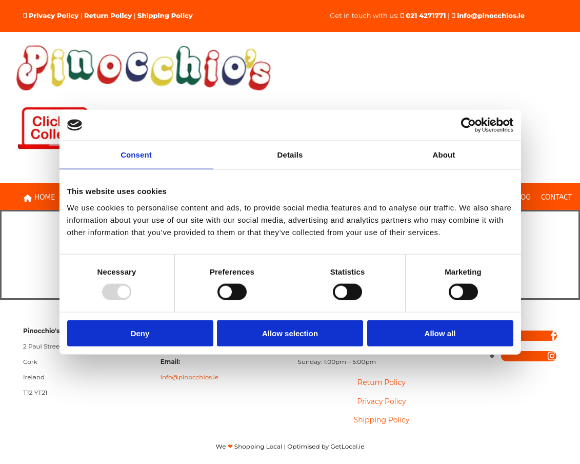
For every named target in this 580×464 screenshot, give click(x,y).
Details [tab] (290, 154)
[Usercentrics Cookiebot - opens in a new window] (468, 125)
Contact (556, 197)
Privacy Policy (53, 15)
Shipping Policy (165, 15)
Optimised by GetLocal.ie (325, 446)
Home (39, 197)
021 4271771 (426, 15)
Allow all (440, 332)
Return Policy (108, 15)
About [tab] (444, 154)
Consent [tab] (136, 154)
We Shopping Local (249, 446)
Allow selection (290, 332)
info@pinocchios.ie (491, 15)
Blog (521, 197)
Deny (140, 332)
